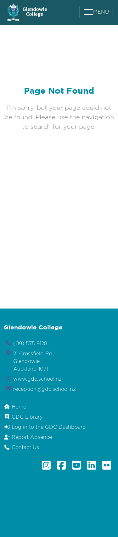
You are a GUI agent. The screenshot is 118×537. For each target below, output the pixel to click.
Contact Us (21, 447)
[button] (96, 12)
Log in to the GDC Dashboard (45, 427)
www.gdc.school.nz (37, 379)
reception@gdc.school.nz (44, 389)
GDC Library (23, 417)
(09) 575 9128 (30, 343)
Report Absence (28, 437)
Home (15, 406)
